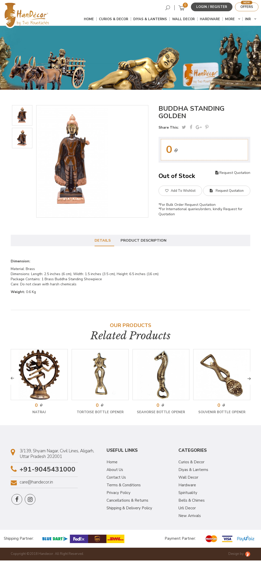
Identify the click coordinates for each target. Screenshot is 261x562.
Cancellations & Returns (127, 501)
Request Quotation (232, 173)
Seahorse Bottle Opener (161, 413)
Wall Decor (183, 19)
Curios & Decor (113, 19)
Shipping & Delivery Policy (129, 509)
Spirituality (187, 494)
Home (89, 19)
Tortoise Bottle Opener (100, 413)
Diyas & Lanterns (150, 19)
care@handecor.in (36, 484)
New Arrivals (189, 517)
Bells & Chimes (191, 501)
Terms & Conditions (124, 486)
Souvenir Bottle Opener (221, 413)
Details (102, 241)
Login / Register (211, 7)
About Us (115, 471)
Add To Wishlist (180, 191)
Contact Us (116, 478)
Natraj (39, 413)
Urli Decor (187, 509)
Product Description (144, 241)
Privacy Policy (118, 494)
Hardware (210, 19)
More (230, 19)
